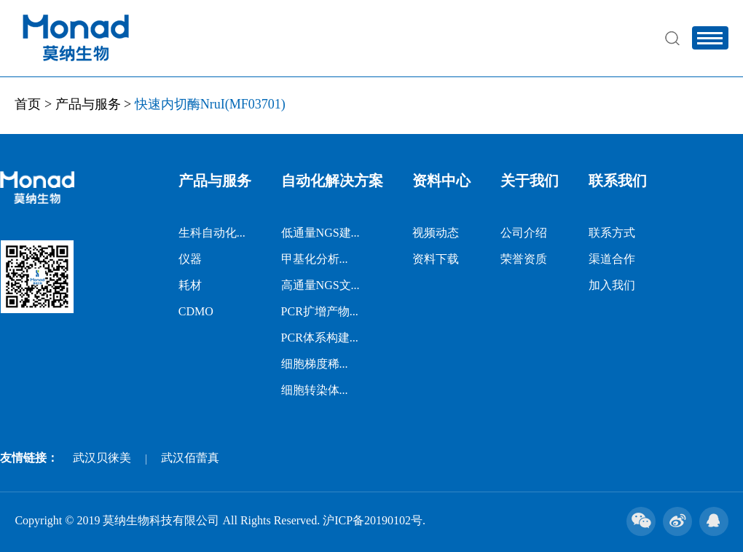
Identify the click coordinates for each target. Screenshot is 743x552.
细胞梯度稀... (314, 364)
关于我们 (529, 181)
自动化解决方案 (332, 181)
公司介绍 (523, 232)
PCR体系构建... (319, 337)
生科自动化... (211, 232)
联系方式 (612, 232)
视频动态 (435, 232)
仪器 (190, 259)
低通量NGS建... (320, 232)
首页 (28, 104)
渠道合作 (612, 259)
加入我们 (612, 285)
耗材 (190, 285)
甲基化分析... (314, 259)
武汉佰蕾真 (190, 458)
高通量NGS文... (320, 285)
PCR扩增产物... (319, 311)
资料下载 (435, 259)
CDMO (195, 311)
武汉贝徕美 (102, 458)
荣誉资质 (523, 259)
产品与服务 (88, 104)
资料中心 (441, 181)
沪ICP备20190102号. (374, 520)
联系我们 (618, 181)
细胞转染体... (314, 390)
